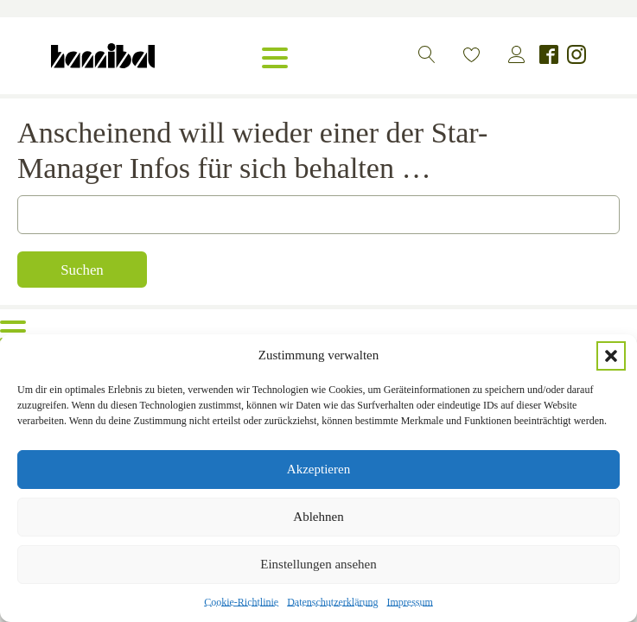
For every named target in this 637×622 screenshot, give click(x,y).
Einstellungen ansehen (318, 564)
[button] (611, 356)
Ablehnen (318, 517)
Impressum (409, 602)
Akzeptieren (318, 469)
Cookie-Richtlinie (241, 602)
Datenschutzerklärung (332, 602)
